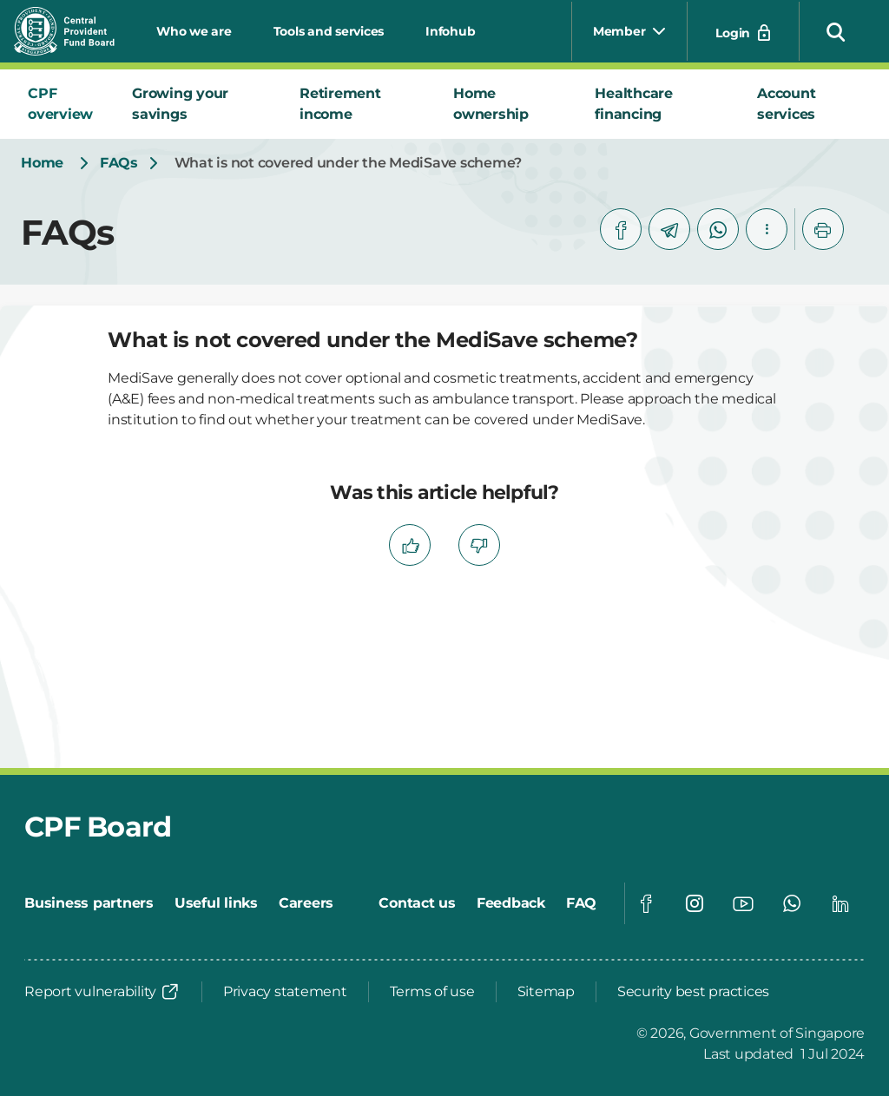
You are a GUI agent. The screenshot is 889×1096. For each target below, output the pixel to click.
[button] (836, 31)
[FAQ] (581, 903)
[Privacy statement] (285, 991)
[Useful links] (216, 903)
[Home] (42, 163)
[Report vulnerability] (102, 991)
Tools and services (329, 31)
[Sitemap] (546, 991)
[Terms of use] (432, 991)
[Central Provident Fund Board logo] (74, 31)
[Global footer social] (646, 903)
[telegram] (669, 229)
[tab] (66, 104)
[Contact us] (417, 903)
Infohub (450, 31)
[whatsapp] (718, 229)
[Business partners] (89, 903)
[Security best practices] (693, 991)
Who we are (194, 31)
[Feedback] (511, 903)
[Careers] (306, 903)
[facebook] (621, 229)
